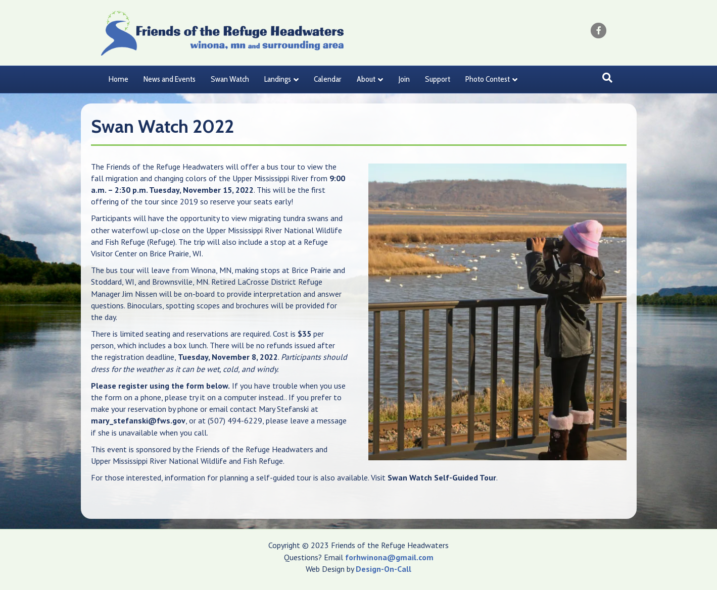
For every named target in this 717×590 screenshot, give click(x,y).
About (366, 79)
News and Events (170, 79)
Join (404, 79)
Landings (277, 79)
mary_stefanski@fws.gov (138, 420)
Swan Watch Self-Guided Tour (442, 477)
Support (437, 79)
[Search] (607, 78)
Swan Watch (230, 79)
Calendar (328, 79)
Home (118, 79)
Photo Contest (487, 79)
